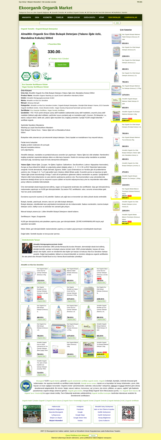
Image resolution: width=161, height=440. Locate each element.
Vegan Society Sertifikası (56, 110)
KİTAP (101, 17)
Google (80, 412)
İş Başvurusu (56, 415)
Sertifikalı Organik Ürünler (75, 12)
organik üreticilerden (74, 381)
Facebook (80, 409)
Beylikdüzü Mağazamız (56, 409)
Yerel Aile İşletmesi (104, 12)
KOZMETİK (47, 17)
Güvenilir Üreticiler (58, 12)
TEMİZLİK (59, 17)
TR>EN (139, 2)
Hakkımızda (56, 406)
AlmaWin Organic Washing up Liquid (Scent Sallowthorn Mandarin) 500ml (58, 95)
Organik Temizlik (27, 29)
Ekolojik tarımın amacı (88, 383)
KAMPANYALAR (131, 17)
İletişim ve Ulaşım (56, 418)
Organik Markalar (114, 400)
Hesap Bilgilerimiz (104, 418)
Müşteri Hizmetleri (56, 420)
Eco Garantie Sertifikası (38, 110)
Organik (102, 381)
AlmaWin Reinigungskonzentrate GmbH (40, 98)
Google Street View (80, 418)
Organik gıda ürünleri (75, 391)
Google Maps (80, 415)
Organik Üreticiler (101, 400)
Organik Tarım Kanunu (54, 400)
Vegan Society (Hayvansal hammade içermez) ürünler (73, 108)
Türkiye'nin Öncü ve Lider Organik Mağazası (34, 12)
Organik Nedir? (27, 400)
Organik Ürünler (88, 400)
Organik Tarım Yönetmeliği (34, 393)
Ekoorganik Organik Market (45, 8)
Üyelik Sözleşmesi (104, 415)
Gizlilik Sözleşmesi (104, 412)
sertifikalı (84, 381)
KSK (122, 400)
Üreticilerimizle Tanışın (31, 240)
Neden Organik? (39, 400)
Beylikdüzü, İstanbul (120, 12)
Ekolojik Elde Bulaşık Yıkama (88, 105)
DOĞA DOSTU (89, 17)
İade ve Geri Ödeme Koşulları (104, 409)
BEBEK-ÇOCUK (74, 17)
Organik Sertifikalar (132, 400)
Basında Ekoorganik (56, 412)
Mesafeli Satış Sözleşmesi (104, 406)
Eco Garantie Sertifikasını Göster (35, 84)
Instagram (80, 406)
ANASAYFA (26, 17)
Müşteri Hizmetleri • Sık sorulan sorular (42, 2)
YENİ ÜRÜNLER (114, 17)
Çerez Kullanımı (104, 420)
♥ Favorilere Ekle (54, 44)
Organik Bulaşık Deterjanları (47, 29)
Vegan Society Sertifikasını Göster (35, 87)
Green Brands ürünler (46, 108)
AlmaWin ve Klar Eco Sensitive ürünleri (44, 105)
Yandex (80, 420)
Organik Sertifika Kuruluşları (101, 393)
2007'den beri (91, 12)
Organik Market (54, 381)
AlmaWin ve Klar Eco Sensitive (37, 100)
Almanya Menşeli (33, 103)
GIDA (37, 17)
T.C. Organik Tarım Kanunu (129, 391)
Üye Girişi (22, 2)
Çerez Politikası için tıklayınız (77, 435)
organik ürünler (93, 381)
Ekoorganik (40, 381)
